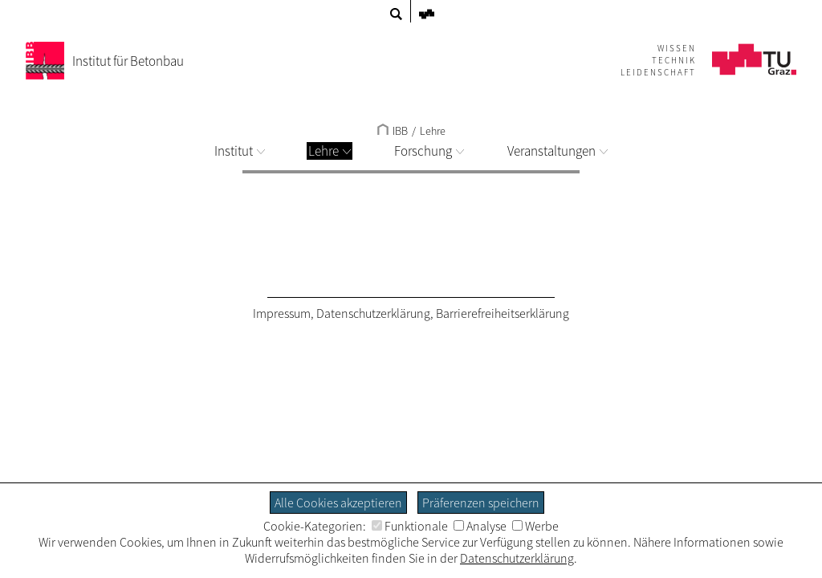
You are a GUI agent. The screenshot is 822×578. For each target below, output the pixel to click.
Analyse (480, 526)
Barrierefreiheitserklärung (502, 313)
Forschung (429, 151)
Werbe (535, 526)
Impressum (282, 313)
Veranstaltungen (557, 151)
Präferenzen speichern (480, 503)
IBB (392, 131)
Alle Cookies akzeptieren (338, 503)
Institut (239, 151)
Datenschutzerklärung (373, 313)
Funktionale (410, 526)
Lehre (329, 151)
